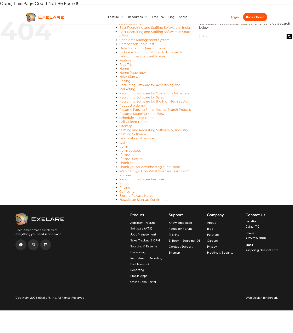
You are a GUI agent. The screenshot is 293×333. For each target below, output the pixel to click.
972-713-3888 (255, 238)
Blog (171, 17)
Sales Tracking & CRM (145, 240)
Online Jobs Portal (143, 282)
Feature (116, 17)
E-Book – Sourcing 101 (184, 240)
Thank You (127, 163)
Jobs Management (143, 234)
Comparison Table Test (136, 44)
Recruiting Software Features (141, 179)
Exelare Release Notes (136, 196)
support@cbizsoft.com (261, 250)
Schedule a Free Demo (137, 118)
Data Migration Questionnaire (142, 48)
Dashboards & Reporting (139, 267)
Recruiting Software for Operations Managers (154, 93)
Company (126, 191)
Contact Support (181, 246)
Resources (138, 17)
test (122, 142)
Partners (213, 234)
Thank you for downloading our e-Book (149, 167)
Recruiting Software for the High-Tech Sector (154, 101)
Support (125, 183)
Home (124, 69)
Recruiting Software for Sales (141, 97)
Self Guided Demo (133, 122)
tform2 (124, 155)
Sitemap (125, 126)
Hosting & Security (220, 252)
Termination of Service (136, 138)
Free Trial (158, 17)
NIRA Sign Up (130, 77)
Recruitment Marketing (146, 258)
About (183, 17)
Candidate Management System (144, 40)
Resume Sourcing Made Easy (141, 114)
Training (174, 234)
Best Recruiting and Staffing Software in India (154, 27)
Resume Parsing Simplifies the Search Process (155, 110)
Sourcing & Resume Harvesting (143, 249)
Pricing (124, 81)
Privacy (212, 246)
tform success (130, 150)
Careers (212, 240)
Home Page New (132, 73)
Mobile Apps (138, 276)
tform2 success (131, 159)
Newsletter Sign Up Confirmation (145, 200)
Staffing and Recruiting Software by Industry (153, 130)
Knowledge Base (180, 223)
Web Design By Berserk (262, 297)
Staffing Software (132, 134)
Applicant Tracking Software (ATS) (143, 225)
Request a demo (132, 105)
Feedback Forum (180, 228)
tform (123, 146)
